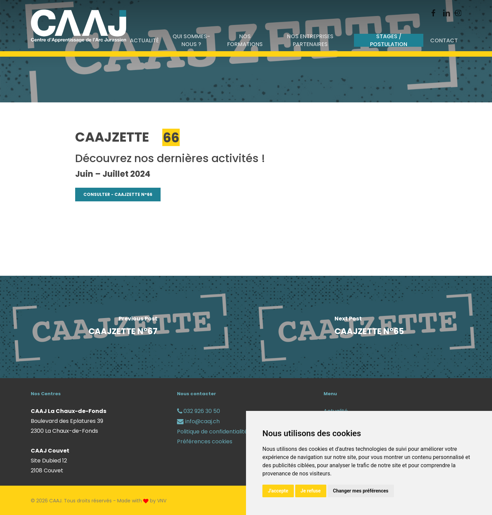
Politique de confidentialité (212, 431)
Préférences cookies (204, 441)
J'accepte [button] (278, 490)
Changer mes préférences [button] (360, 490)
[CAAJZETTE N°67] (123, 327)
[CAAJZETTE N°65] (369, 327)
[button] (118, 194)
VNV (161, 500)
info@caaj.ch (198, 421)
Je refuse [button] (311, 490)
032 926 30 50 (198, 411)
